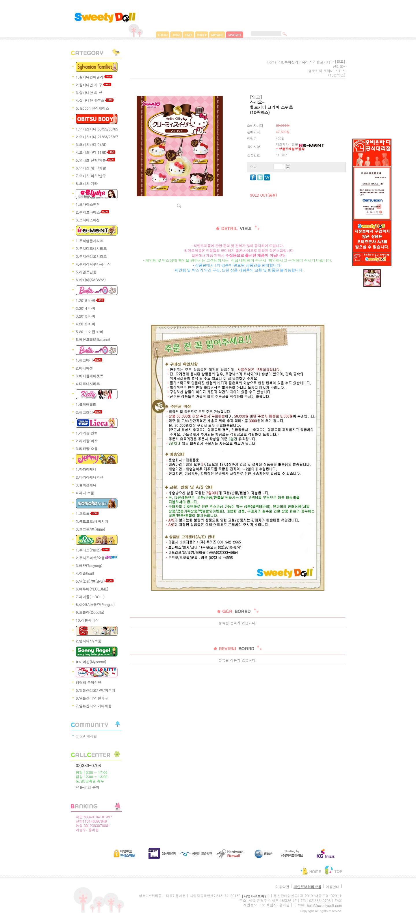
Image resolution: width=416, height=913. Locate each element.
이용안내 (332, 886)
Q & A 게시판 (86, 735)
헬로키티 (323, 61)
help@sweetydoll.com (324, 905)
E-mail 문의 (87, 787)
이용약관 (282, 886)
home (271, 61)
